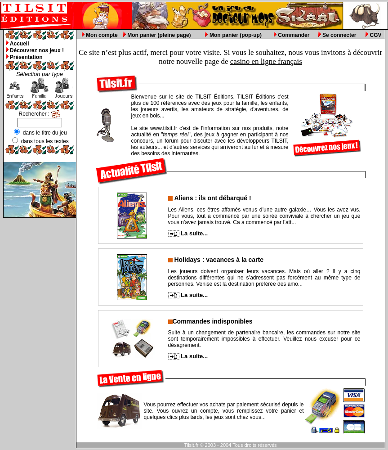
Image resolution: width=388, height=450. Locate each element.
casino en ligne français (266, 61)
